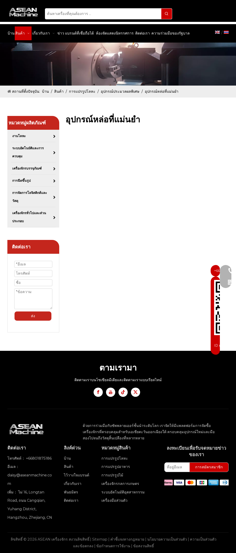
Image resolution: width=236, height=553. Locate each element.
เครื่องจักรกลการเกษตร (120, 483)
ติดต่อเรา (71, 500)
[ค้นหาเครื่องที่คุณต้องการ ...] (103, 14)
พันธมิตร (71, 492)
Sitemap (99, 539)
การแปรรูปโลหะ (114, 458)
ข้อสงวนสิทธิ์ (143, 546)
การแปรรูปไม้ (112, 475)
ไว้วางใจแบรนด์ (76, 475)
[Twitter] (135, 392)
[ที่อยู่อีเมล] (176, 467)
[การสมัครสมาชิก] (209, 467)
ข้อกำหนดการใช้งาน (113, 546)
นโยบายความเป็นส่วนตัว (167, 539)
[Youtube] (110, 392)
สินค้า (68, 466)
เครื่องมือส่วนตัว (114, 500)
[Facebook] (98, 392)
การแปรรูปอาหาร (115, 466)
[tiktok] (123, 392)
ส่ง (33, 316)
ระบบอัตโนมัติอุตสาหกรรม (123, 492)
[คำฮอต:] (166, 14)
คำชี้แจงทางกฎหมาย (127, 539)
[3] (118, 64)
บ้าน (67, 458)
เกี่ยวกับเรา (72, 483)
